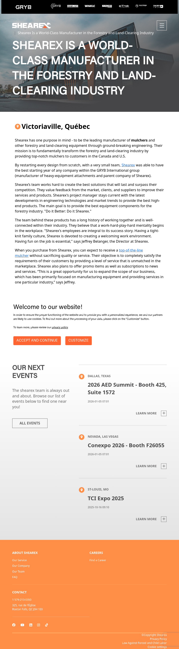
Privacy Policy (158, 639)
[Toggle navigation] (162, 25)
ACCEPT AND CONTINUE (37, 340)
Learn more (151, 422)
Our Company (21, 566)
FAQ (14, 577)
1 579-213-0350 (21, 600)
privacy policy (60, 327)
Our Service (19, 560)
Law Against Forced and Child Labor (144, 643)
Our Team (18, 571)
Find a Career (98, 560)
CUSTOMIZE (78, 340)
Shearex (128, 165)
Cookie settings (157, 647)
